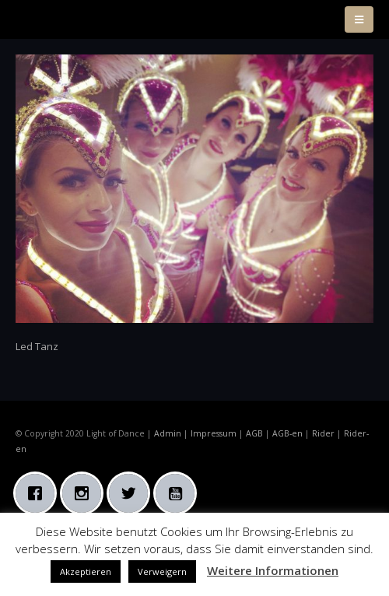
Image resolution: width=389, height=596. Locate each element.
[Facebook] (39, 493)
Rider (323, 433)
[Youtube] (179, 493)
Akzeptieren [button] (85, 571)
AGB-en (287, 433)
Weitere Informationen (272, 570)
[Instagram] (85, 493)
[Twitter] (132, 493)
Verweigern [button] (162, 571)
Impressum (214, 433)
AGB (254, 433)
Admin (167, 433)
